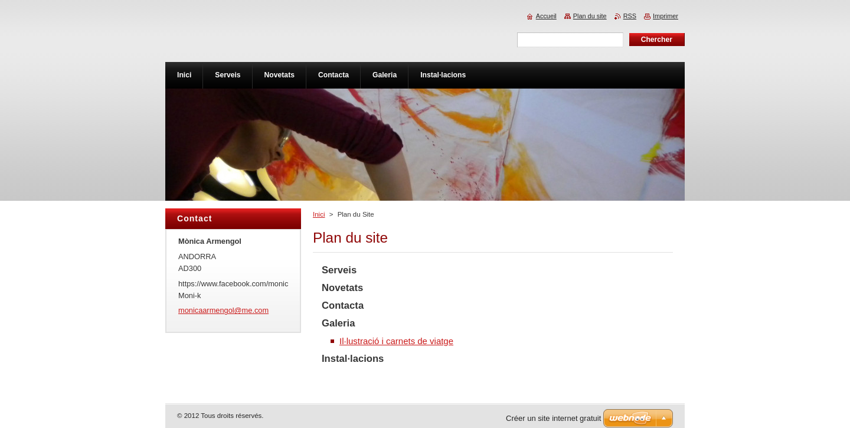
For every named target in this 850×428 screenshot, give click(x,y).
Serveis (339, 270)
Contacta (343, 305)
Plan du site (590, 15)
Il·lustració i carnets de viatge (396, 341)
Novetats (342, 287)
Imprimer (665, 15)
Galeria (338, 323)
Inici (319, 214)
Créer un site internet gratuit (553, 418)
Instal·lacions (353, 358)
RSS (629, 15)
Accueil (546, 15)
